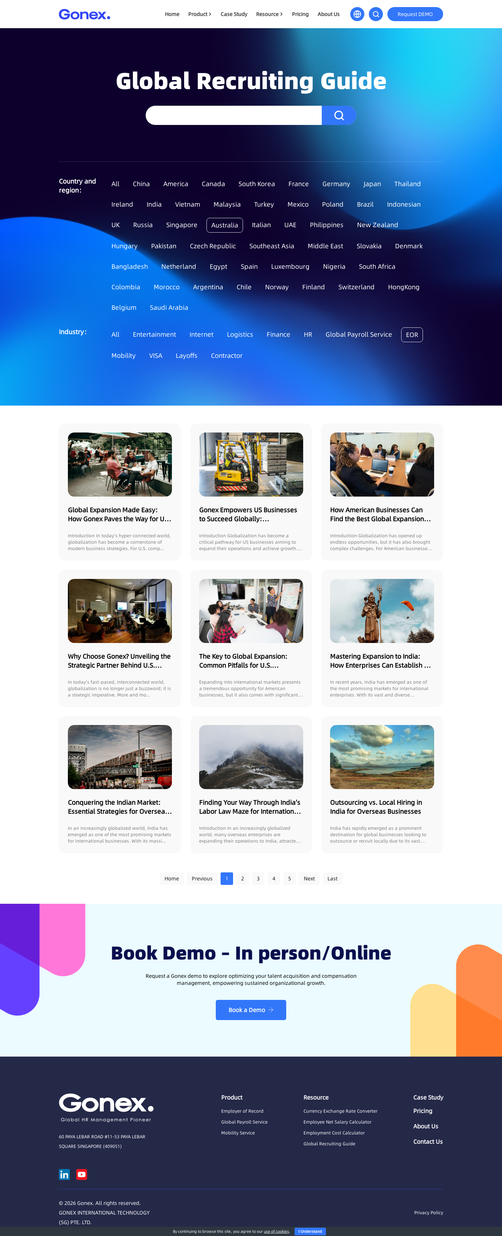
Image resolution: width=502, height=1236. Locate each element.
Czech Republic (213, 246)
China (141, 183)
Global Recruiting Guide (329, 1144)
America (175, 183)
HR (308, 334)
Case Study (234, 14)
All (115, 183)
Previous (202, 878)
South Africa (377, 266)
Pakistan (163, 246)
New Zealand (377, 224)
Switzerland (356, 287)
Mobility (123, 355)
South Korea (257, 183)
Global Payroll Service (359, 334)
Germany (336, 183)
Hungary (124, 246)
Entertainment (154, 334)
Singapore (182, 224)
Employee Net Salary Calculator (337, 1122)
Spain (249, 266)
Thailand (407, 183)
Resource (267, 14)
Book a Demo (247, 1010)
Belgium (123, 307)
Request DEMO (415, 14)
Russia (143, 224)
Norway (277, 287)
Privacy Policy (428, 1212)
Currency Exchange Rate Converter (340, 1111)
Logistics (240, 334)
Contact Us (428, 1142)
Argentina (208, 287)
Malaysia (227, 204)
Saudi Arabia (169, 307)
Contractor (227, 355)
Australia (224, 225)
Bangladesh (129, 266)
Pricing (300, 14)
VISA (155, 355)
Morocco (167, 287)
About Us (329, 14)
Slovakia (369, 246)
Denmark (409, 246)
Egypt (218, 266)
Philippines (327, 224)
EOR (412, 334)
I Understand (310, 1231)
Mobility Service (238, 1133)
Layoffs (187, 355)
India (154, 204)
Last (332, 878)
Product (197, 14)
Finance (278, 334)
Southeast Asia (271, 246)
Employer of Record (242, 1111)
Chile (244, 287)
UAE (290, 224)
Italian (261, 224)
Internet (202, 334)
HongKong (404, 287)
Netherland (178, 266)
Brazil (365, 204)
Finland (313, 287)
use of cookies (276, 1231)
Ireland (122, 204)
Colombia (125, 287)
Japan (372, 183)
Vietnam (187, 204)
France (298, 183)
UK (115, 224)
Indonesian (404, 204)
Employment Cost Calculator (334, 1133)
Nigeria (334, 266)
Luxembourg (290, 266)
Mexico (298, 204)
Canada (213, 183)
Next (309, 878)
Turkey (264, 204)
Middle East (325, 246)
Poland (333, 204)
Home (172, 14)
